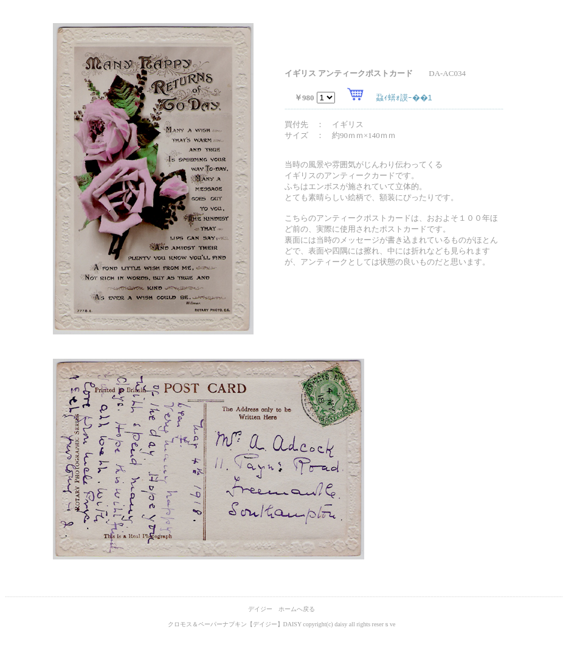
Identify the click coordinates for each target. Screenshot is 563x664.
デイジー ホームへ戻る (281, 609)
